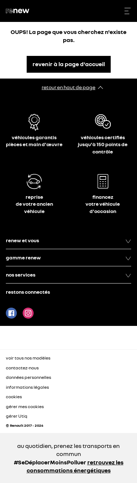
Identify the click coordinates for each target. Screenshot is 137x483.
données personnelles (28, 377)
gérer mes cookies (25, 406)
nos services (68, 274)
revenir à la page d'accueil (69, 64)
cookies (14, 396)
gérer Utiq (16, 416)
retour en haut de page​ (68, 87)
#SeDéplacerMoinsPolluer (50, 462)
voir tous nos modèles (28, 358)
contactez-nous (22, 367)
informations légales (27, 387)
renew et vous (68, 240)
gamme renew (68, 257)
